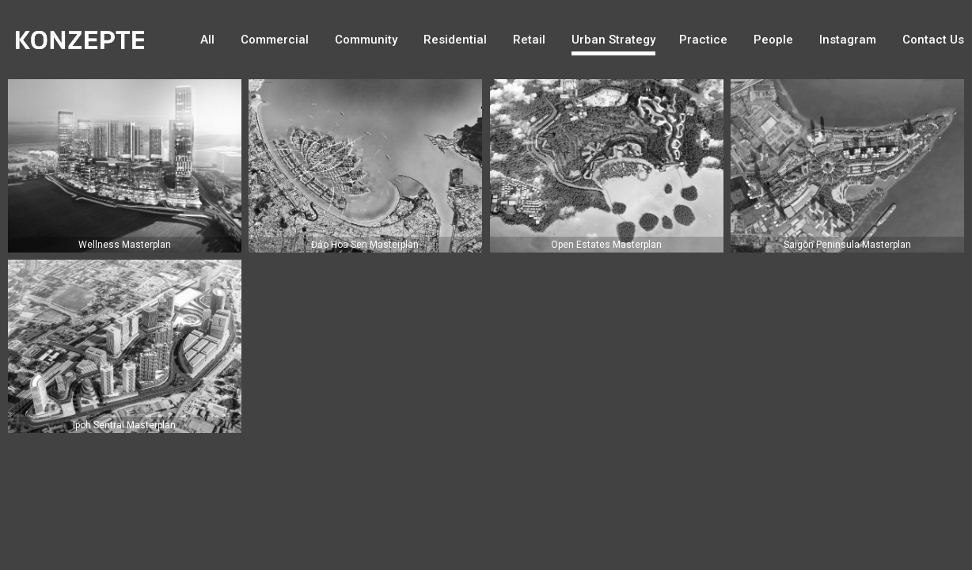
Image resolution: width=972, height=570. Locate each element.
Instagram (847, 39)
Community (366, 39)
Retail (529, 39)
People (773, 39)
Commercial (275, 39)
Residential (455, 39)
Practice (703, 39)
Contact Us (933, 39)
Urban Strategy (613, 39)
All (207, 39)
